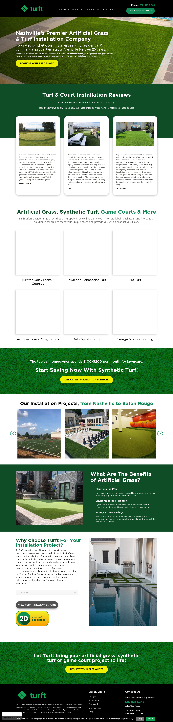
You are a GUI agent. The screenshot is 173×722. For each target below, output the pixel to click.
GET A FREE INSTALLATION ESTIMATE (87, 379)
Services (63, 9)
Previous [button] (13, 433)
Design (92, 696)
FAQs (113, 9)
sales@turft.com (133, 706)
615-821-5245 (147, 5)
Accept (150, 719)
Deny (140, 719)
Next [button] (160, 433)
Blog (91, 711)
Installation (102, 9)
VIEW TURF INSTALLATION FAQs (37, 605)
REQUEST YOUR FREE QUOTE (37, 63)
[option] (39, 433)
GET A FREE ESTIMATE (140, 11)
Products (76, 9)
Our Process (95, 708)
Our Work (89, 9)
